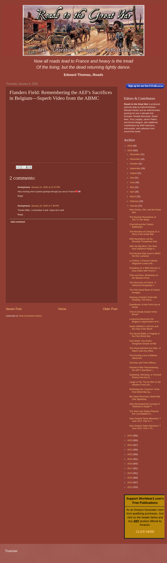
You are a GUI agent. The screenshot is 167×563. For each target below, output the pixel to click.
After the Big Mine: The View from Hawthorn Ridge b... (143, 247)
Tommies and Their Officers (142, 362)
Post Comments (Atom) (30, 316)
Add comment (17, 222)
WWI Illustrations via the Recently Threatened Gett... (144, 240)
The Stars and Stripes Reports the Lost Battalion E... (144, 412)
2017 (130, 468)
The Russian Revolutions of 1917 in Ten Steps (142, 218)
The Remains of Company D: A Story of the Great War (144, 232)
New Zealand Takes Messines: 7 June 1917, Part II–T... (145, 419)
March (133, 196)
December (135, 154)
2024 (130, 435)
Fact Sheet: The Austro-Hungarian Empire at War (142, 342)
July (132, 177)
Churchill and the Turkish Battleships (141, 225)
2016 (130, 473)
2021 (130, 449)
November (135, 159)
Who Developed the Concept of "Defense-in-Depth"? (144, 405)
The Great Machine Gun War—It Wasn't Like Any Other (145, 349)
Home (62, 309)
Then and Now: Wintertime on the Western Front (143, 276)
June (132, 182)
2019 (130, 459)
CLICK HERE (145, 531)
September (135, 168)
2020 (130, 454)
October (134, 163)
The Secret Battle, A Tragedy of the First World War (144, 334)
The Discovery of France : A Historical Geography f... (142, 283)
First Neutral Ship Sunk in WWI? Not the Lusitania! (145, 254)
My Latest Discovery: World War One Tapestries (144, 397)
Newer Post (14, 309)
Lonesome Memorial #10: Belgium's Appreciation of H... (144, 320)
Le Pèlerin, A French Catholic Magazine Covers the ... (143, 262)
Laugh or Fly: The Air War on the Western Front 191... (145, 383)
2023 (130, 440)
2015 (130, 477)
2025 (130, 150)
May (132, 187)
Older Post (110, 309)
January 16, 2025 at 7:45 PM (45, 205)
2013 (130, 487)
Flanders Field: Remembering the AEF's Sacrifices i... (143, 368)
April (132, 191)
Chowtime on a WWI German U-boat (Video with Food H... (145, 269)
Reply (20, 196)
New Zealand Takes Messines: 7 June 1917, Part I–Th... (145, 427)
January (134, 205)
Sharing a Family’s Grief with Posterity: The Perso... (143, 298)
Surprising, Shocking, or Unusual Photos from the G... (145, 375)
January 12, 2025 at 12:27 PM (45, 187)
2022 (130, 445)
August (133, 173)
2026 (130, 145)
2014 (130, 482)
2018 (130, 463)
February (134, 201)
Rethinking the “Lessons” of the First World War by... (144, 390)
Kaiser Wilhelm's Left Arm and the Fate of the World (143, 327)
